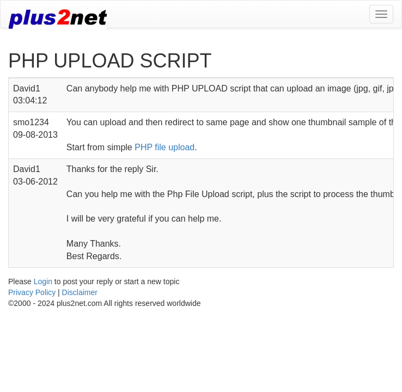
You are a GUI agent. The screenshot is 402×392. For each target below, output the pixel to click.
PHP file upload (164, 147)
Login (43, 281)
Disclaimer (80, 292)
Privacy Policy (32, 292)
